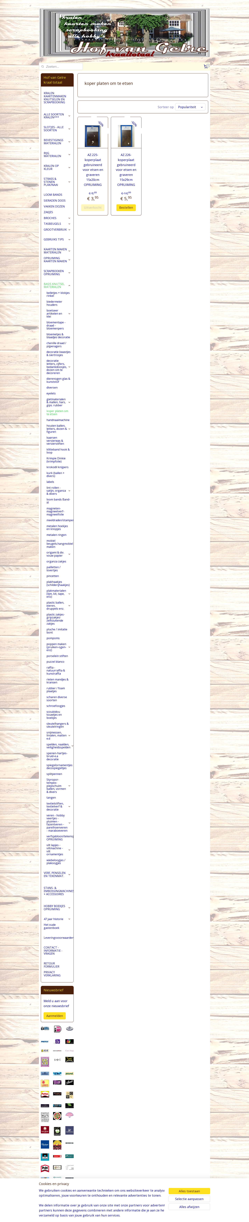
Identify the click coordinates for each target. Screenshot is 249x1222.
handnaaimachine (58, 420)
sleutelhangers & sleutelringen (58, 725)
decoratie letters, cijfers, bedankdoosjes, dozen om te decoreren (59, 367)
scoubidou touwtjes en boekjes (54, 715)
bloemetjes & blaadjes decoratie (58, 335)
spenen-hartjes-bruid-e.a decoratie (57, 756)
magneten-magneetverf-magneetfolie (55, 511)
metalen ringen (56, 535)
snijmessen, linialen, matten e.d (59, 735)
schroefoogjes (56, 706)
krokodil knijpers (57, 467)
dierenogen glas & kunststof (58, 380)
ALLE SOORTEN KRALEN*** (57, 115)
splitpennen (54, 774)
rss (124, 1215)
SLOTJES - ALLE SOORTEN (57, 128)
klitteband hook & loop (58, 451)
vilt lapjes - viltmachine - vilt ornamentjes (59, 849)
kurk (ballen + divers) (55, 474)
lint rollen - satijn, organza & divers (59, 491)
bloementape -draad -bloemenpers (56, 325)
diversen (52, 387)
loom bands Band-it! (58, 501)
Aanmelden (54, 1016)
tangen (51, 797)
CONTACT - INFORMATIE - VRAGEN (53, 950)
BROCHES (57, 218)
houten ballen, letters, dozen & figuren (59, 429)
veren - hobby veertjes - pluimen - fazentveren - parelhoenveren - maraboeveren (59, 822)
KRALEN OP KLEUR (57, 167)
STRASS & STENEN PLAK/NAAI (57, 182)
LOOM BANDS (53, 195)
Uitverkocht (93, 207)
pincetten (53, 576)
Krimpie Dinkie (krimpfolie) (56, 459)
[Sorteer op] (190, 106)
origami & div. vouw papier (59, 554)
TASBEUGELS (57, 224)
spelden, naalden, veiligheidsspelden (60, 745)
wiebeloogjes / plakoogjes (56, 861)
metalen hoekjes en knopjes (57, 527)
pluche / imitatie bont (57, 630)
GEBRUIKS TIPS (57, 239)
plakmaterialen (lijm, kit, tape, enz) (59, 594)
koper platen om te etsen (57, 412)
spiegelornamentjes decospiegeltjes (59, 766)
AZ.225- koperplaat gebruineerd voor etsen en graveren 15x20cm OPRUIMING (93, 170)
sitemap (117, 1215)
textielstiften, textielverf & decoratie (59, 806)
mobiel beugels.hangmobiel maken (60, 544)
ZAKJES (48, 212)
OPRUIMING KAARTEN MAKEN (57, 259)
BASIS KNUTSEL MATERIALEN (57, 285)
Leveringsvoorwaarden (58, 938)
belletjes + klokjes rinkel (58, 294)
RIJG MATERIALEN (57, 154)
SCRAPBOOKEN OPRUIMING (57, 272)
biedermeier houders (54, 303)
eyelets (51, 393)
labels (50, 482)
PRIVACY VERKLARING (52, 973)
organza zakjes (56, 561)
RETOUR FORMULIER (51, 965)
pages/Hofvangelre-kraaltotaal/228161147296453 (57, 1202)
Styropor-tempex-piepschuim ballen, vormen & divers (59, 786)
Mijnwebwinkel (167, 1215)
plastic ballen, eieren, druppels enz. (59, 605)
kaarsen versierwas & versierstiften (55, 441)
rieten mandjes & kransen (57, 681)
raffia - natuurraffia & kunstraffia (56, 670)
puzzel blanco (55, 662)
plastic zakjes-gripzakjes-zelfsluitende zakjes (56, 619)
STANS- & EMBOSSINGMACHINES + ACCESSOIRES (58, 891)
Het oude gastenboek (51, 926)
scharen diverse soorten (57, 698)
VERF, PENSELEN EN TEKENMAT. (57, 874)
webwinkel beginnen (137, 1215)
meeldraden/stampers (60, 520)
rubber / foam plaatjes (56, 689)
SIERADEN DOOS (55, 200)
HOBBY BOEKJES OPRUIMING (57, 907)
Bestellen (126, 207)
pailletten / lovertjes (54, 568)
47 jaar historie (57, 919)
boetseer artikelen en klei (59, 313)
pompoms (53, 638)
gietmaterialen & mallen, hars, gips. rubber (59, 402)
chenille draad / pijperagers (56, 344)
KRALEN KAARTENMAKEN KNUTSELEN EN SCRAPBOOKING (55, 97)
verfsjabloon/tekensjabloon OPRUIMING (60, 837)
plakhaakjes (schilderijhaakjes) (58, 583)
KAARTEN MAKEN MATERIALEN (57, 250)
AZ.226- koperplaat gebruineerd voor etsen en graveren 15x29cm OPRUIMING (126, 170)
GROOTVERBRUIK (57, 229)
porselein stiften (57, 656)
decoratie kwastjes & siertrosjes (59, 353)
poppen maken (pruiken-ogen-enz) (59, 647)
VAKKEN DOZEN (54, 206)
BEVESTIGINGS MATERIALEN (57, 141)
